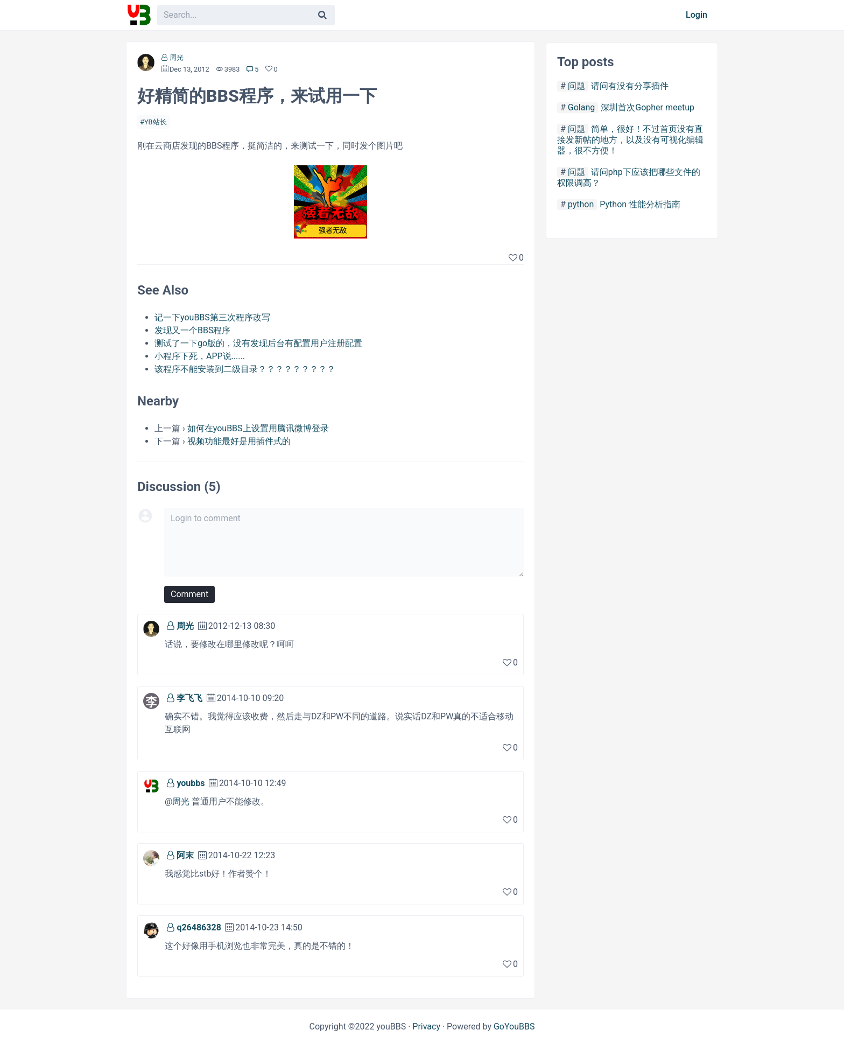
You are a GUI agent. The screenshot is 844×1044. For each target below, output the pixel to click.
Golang (581, 107)
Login (696, 15)
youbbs (191, 783)
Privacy (426, 1026)
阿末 (185, 855)
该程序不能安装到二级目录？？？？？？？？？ (244, 369)
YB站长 (155, 122)
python (581, 204)
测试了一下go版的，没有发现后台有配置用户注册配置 (258, 343)
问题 (576, 86)
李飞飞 (189, 698)
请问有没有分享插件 (630, 86)
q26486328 (199, 927)
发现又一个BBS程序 (192, 330)
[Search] (322, 15)
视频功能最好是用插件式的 (239, 441)
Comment (189, 594)
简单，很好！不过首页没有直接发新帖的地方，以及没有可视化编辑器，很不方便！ (630, 140)
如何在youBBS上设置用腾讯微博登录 (258, 428)
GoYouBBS (514, 1026)
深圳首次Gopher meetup (647, 107)
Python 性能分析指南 (640, 204)
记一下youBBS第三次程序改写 (212, 317)
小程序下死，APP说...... (199, 356)
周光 (177, 57)
